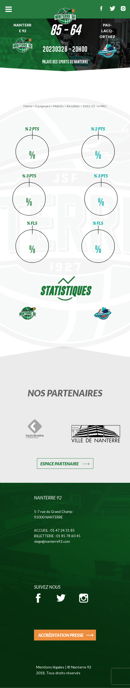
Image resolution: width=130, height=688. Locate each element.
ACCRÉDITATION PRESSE (60, 635)
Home (27, 106)
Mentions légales (50, 667)
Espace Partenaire (59, 463)
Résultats (73, 106)
